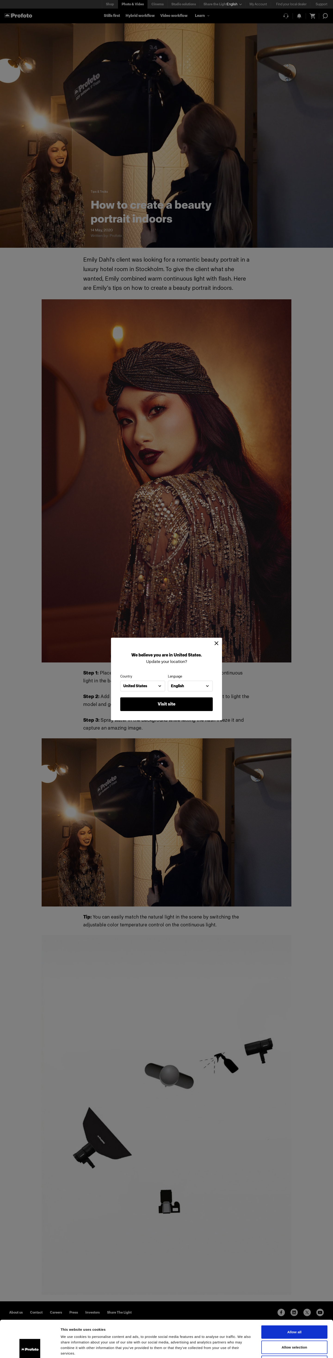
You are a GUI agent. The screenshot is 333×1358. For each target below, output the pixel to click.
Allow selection (294, 1313)
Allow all (294, 1297)
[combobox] (142, 686)
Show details (242, 1349)
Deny (294, 1328)
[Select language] (234, 4)
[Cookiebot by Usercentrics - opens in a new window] (30, 1349)
